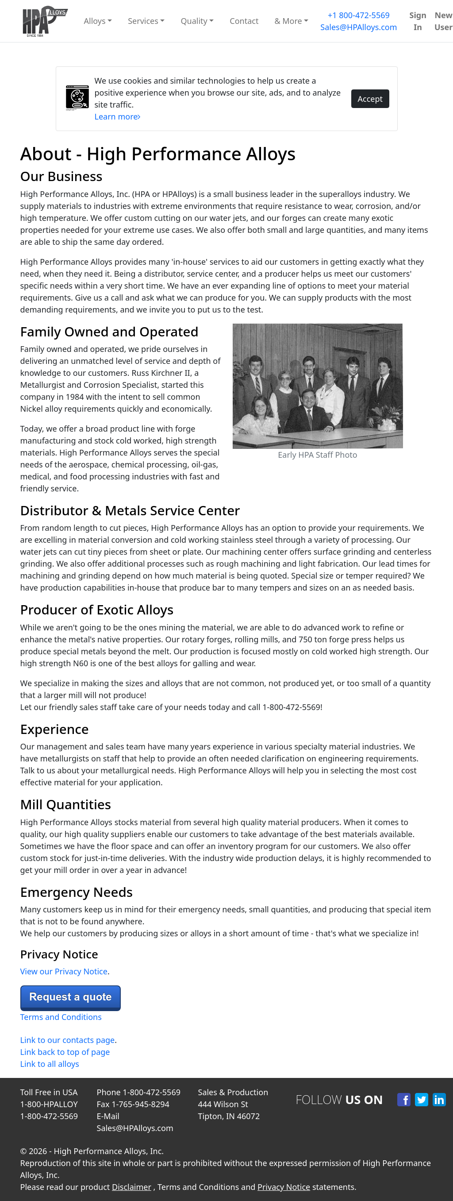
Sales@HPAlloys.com (358, 27)
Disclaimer (131, 1187)
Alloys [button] (95, 20)
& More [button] (288, 20)
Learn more (118, 116)
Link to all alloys (49, 1063)
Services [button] (143, 20)
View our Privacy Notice (63, 971)
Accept (370, 98)
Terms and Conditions (61, 1017)
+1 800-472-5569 (359, 15)
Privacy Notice (283, 1187)
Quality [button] (193, 20)
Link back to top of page (65, 1052)
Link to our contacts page (67, 1040)
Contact (244, 20)
